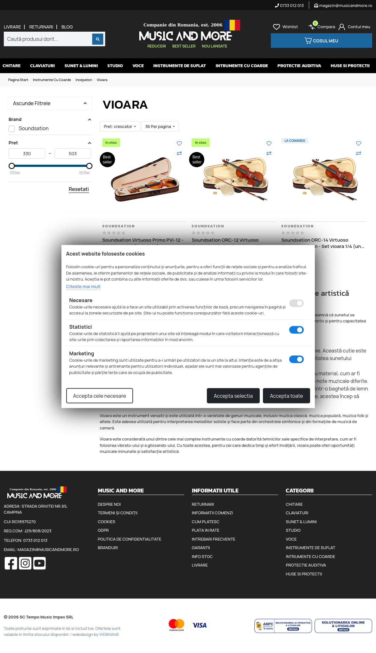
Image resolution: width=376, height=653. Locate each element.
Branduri (108, 547)
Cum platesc (206, 521)
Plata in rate (206, 530)
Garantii (201, 547)
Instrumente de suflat (179, 65)
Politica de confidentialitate (130, 539)
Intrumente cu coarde (242, 65)
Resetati (79, 189)
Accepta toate (286, 395)
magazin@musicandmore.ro (343, 5)
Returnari (41, 27)
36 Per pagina (158, 126)
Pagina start (18, 79)
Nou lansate (214, 46)
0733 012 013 (289, 5)
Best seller (183, 46)
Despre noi (109, 504)
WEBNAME (109, 634)
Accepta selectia (233, 395)
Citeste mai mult (83, 286)
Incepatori (84, 79)
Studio (115, 65)
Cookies (106, 521)
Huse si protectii (350, 65)
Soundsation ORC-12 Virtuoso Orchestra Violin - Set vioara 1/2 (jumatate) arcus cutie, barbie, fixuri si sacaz (232, 243)
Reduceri (157, 46)
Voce (138, 65)
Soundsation (118, 226)
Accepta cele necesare (99, 395)
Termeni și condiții (117, 513)
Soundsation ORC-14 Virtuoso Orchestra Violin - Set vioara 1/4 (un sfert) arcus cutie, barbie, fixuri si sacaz (321, 243)
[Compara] (179, 153)
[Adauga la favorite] (179, 143)
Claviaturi (42, 65)
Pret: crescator (118, 126)
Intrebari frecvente (214, 539)
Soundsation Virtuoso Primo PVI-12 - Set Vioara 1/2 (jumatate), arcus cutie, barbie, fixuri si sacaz (142, 243)
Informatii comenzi (212, 513)
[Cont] (354, 27)
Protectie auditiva (299, 65)
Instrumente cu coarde (52, 79)
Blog (67, 27)
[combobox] (54, 39)
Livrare (12, 27)
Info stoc (202, 556)
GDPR (103, 530)
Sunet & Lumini (81, 65)
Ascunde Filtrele (50, 103)
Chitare (12, 65)
